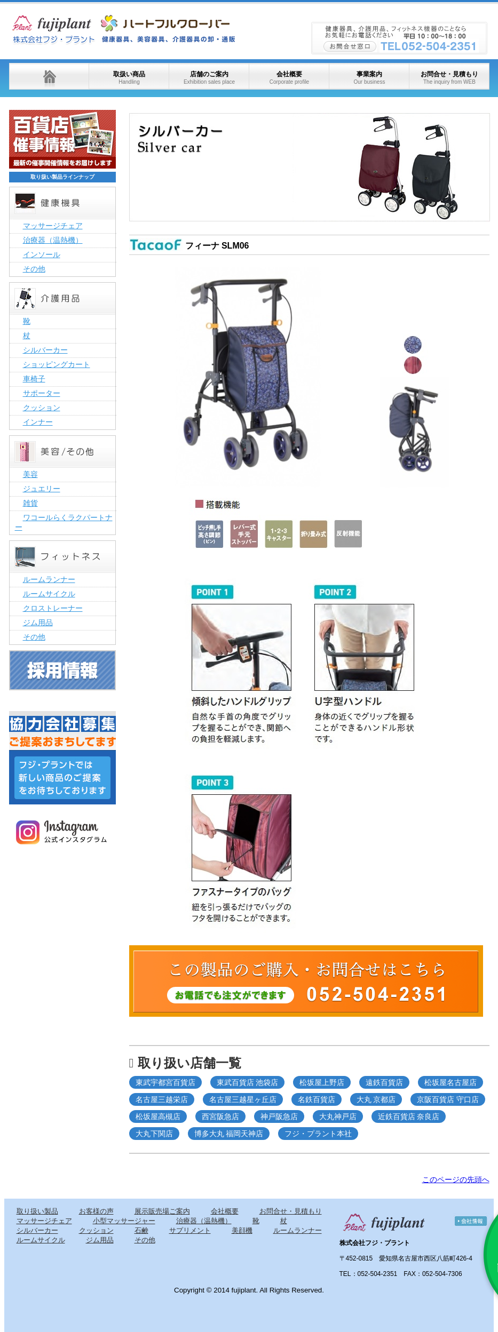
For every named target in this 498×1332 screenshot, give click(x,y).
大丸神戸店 (338, 1116)
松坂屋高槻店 (158, 1116)
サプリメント (190, 1230)
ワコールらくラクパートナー (64, 522)
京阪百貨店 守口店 (448, 1099)
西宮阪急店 (220, 1116)
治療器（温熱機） (53, 240)
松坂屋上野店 (321, 1082)
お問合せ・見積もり (449, 77)
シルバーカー (45, 350)
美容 (30, 474)
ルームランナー (49, 579)
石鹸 (141, 1230)
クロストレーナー (53, 608)
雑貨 (30, 503)
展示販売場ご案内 (162, 1211)
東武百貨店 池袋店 (248, 1082)
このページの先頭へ (455, 1179)
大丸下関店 (154, 1133)
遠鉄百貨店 (384, 1082)
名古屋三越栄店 (162, 1099)
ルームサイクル (49, 593)
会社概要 (289, 77)
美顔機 (242, 1230)
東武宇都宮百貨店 (165, 1082)
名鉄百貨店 (316, 1099)
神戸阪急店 (279, 1116)
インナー (38, 422)
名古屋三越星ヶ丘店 (242, 1099)
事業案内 (369, 77)
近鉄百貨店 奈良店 (409, 1116)
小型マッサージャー (124, 1221)
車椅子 (34, 378)
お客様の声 (96, 1211)
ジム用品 (38, 622)
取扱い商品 (129, 77)
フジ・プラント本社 (318, 1133)
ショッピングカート (56, 364)
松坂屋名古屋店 (450, 1082)
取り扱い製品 (37, 1211)
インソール (41, 254)
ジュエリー (41, 488)
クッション (41, 407)
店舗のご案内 (209, 77)
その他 (34, 269)
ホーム (49, 76)
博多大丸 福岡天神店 (229, 1133)
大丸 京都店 (376, 1099)
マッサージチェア (53, 225)
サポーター (41, 393)
